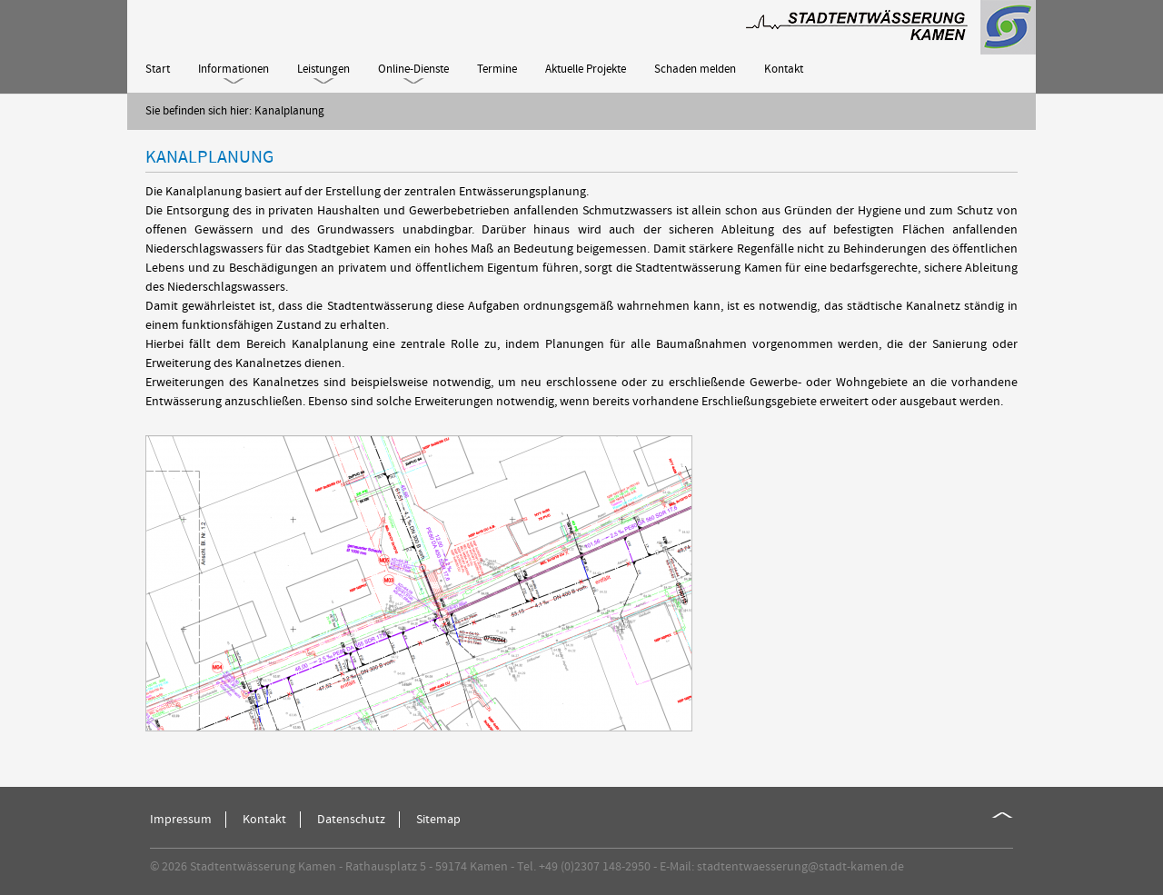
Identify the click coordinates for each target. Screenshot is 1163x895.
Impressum (181, 819)
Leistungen (323, 69)
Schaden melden (695, 69)
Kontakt (783, 69)
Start (157, 69)
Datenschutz (351, 819)
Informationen (233, 69)
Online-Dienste (413, 69)
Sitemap (438, 819)
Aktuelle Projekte (585, 69)
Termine (497, 69)
